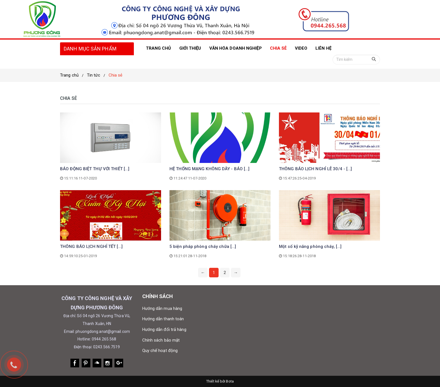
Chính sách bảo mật (161, 340)
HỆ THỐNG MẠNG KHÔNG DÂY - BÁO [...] (209, 168)
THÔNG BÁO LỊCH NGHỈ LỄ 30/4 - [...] (315, 168)
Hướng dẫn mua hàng (162, 308)
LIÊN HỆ (323, 48)
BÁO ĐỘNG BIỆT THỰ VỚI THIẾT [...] (94, 168)
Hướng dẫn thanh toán (163, 318)
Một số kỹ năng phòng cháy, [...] (310, 246)
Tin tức (93, 75)
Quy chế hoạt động (160, 350)
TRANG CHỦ (158, 48)
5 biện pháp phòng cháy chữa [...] (202, 246)
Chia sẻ (278, 48)
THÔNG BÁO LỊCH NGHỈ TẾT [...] (91, 246)
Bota (229, 381)
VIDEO (301, 48)
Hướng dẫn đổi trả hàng (164, 329)
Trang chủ (69, 75)
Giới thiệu (190, 48)
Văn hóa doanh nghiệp (235, 48)
